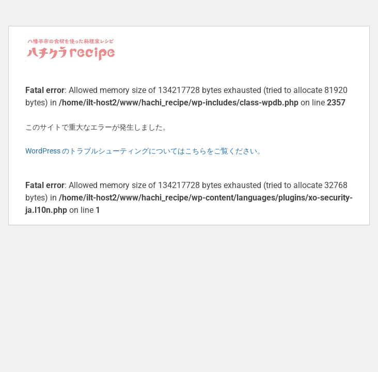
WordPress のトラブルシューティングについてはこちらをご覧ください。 (144, 151)
